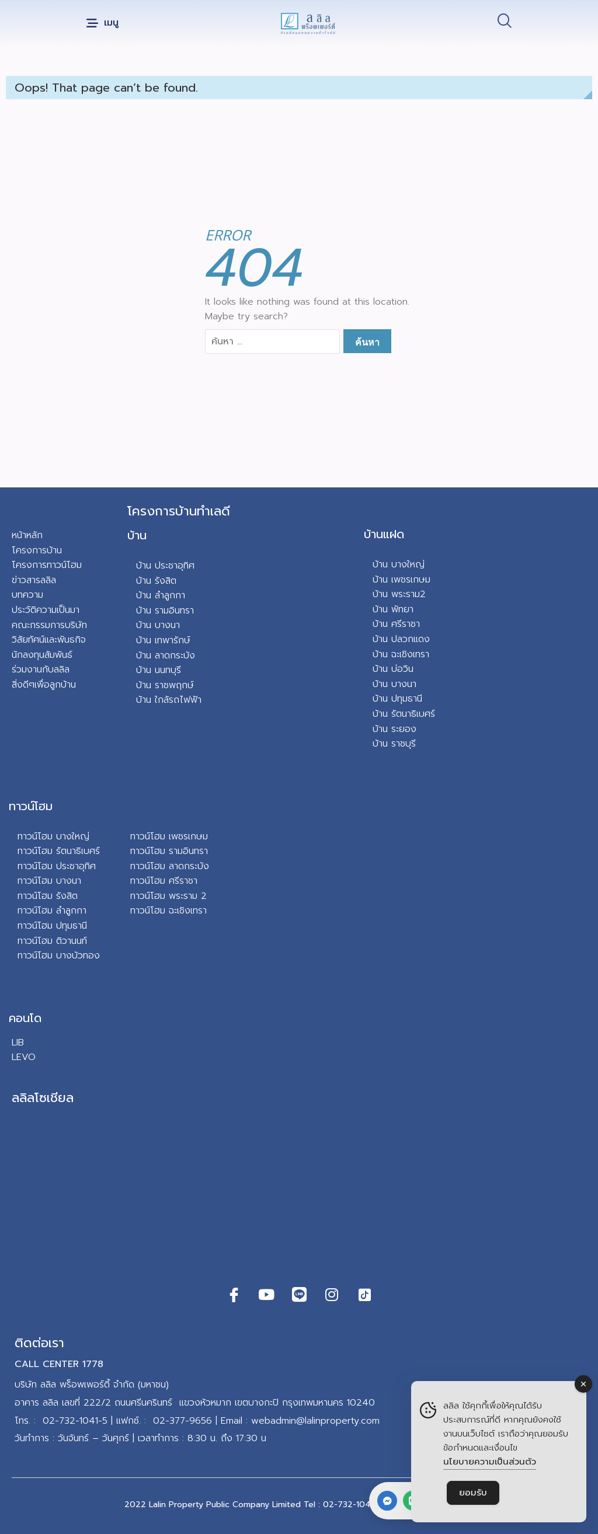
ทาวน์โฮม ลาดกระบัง (169, 866)
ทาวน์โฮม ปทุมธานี (52, 926)
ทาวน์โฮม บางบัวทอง (59, 956)
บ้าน (137, 535)
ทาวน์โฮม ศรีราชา (163, 881)
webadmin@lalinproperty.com (315, 1421)
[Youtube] (266, 1294)
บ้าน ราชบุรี (394, 744)
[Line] (299, 1294)
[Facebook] (233, 1294)
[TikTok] (364, 1294)
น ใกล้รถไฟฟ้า (173, 700)
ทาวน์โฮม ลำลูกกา (52, 911)
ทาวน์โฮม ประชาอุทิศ (57, 866)
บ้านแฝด (384, 534)
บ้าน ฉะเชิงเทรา (401, 654)
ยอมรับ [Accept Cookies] (473, 1492)
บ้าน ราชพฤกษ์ (165, 685)
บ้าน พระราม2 (399, 594)
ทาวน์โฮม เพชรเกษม (169, 836)
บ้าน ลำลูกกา (160, 595)
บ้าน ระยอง (394, 729)
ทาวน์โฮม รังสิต (48, 896)
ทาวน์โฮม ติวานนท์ (52, 941)
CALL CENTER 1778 (59, 1364)
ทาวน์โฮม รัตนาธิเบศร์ (59, 851)
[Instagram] (331, 1294)
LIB (18, 1043)
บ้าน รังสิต (156, 581)
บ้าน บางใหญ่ (399, 564)
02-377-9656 (182, 1421)
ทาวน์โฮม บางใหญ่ (53, 836)
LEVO (24, 1057)
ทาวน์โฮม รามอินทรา (169, 851)
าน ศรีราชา (399, 624)
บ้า (141, 700)
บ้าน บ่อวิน (393, 669)
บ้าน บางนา (158, 625)
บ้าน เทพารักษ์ (163, 640)
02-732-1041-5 (75, 1421)
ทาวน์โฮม (31, 806)
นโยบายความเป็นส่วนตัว (489, 1461)
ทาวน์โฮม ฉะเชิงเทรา (168, 911)
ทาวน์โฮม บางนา (49, 881)
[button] (102, 23)
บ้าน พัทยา (393, 609)
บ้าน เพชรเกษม (401, 580)
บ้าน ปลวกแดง (401, 639)
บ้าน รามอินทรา (165, 611)
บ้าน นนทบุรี (158, 670)
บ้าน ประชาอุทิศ (165, 566)
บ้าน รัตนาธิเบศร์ (404, 714)
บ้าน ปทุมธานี (397, 699)
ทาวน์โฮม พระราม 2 (168, 896)
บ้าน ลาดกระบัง (165, 656)
